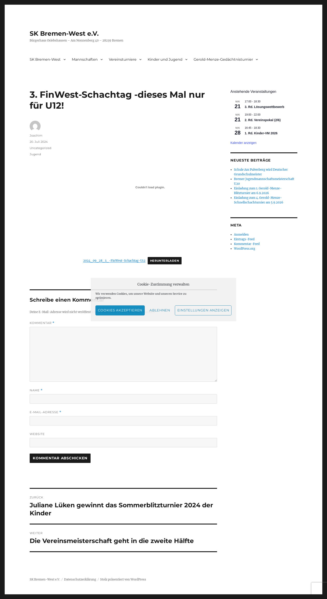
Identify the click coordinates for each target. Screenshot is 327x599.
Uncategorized (40, 148)
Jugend (35, 154)
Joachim (36, 135)
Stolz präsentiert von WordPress (123, 579)
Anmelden (241, 234)
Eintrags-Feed (244, 239)
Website (37, 434)
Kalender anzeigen (243, 143)
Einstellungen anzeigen (203, 310)
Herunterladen (164, 260)
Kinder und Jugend (165, 59)
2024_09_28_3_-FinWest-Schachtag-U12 (114, 260)
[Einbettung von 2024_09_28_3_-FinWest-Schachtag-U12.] (150, 187)
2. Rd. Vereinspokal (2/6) (263, 120)
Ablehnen (159, 310)
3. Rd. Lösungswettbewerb (264, 107)
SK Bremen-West (45, 59)
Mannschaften (85, 59)
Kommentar (42, 323)
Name (36, 390)
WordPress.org (244, 249)
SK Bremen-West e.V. (64, 33)
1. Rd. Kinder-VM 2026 (261, 133)
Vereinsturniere (123, 59)
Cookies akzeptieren (120, 310)
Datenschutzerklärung (80, 579)
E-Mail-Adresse (45, 412)
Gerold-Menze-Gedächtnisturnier (223, 59)
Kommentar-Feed (247, 244)
